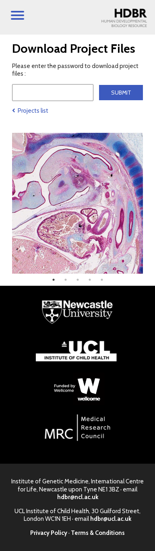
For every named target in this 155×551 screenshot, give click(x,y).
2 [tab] (66, 280)
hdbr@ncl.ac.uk (77, 497)
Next (149, 203)
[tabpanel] (77, 203)
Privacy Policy (48, 533)
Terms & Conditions (98, 533)
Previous (6, 203)
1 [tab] (54, 280)
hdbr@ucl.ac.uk (110, 518)
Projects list (30, 110)
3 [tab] (78, 280)
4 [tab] (90, 280)
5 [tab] (102, 280)
